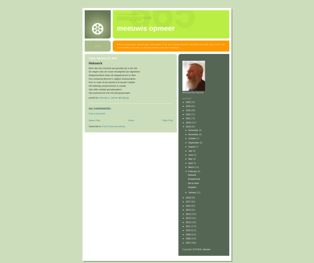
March (191, 167)
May (190, 159)
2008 (188, 238)
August (192, 146)
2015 (188, 210)
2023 (188, 110)
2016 (188, 206)
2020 (188, 122)
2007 (188, 243)
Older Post (167, 120)
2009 (188, 234)
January (192, 192)
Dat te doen (193, 183)
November (193, 134)
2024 (188, 106)
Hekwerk (192, 175)
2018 (188, 197)
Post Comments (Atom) (113, 126)
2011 (188, 226)
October (192, 138)
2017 (188, 201)
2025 (188, 102)
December (193, 130)
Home (131, 120)
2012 (188, 222)
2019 (188, 126)
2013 (188, 218)
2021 (188, 118)
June (191, 155)
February (193, 171)
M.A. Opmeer (204, 249)
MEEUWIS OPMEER (146, 28)
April (190, 163)
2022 (188, 114)
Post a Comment (97, 113)
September (194, 142)
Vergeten (192, 187)
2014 (188, 214)
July (190, 151)
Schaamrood (194, 179)
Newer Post (94, 120)
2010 (188, 230)
